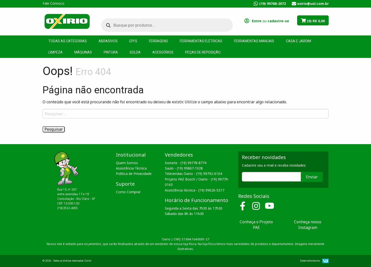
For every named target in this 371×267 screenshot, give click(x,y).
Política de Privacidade (134, 173)
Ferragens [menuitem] (158, 41)
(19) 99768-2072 (272, 3)
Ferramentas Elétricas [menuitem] (201, 41)
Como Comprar (128, 192)
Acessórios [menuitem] (162, 52)
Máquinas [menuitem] (83, 52)
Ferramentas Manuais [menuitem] (254, 41)
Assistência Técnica (131, 168)
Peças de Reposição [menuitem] (203, 52)
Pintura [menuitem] (111, 52)
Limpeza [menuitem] (55, 52)
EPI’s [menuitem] (133, 41)
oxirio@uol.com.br (313, 3)
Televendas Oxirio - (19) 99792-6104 (193, 173)
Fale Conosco (53, 3)
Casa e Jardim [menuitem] (298, 41)
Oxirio (67, 21)
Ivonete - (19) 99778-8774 (185, 162)
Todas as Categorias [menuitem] (67, 41)
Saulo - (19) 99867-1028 (184, 168)
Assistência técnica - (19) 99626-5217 (194, 190)
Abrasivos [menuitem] (108, 41)
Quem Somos (127, 162)
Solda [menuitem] (135, 52)
